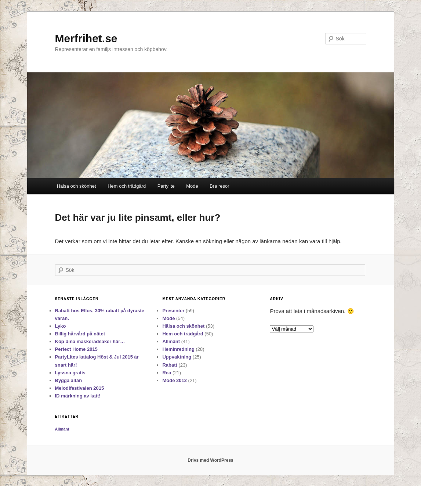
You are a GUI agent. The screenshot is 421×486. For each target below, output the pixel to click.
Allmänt (171, 341)
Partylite (166, 186)
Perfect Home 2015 (76, 349)
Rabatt (169, 365)
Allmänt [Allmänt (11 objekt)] (62, 429)
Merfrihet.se (86, 38)
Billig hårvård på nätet (80, 333)
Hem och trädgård (127, 186)
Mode (192, 186)
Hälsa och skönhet (76, 186)
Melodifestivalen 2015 (79, 388)
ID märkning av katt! (78, 396)
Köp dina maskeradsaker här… (90, 341)
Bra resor (219, 186)
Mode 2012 (174, 380)
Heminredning (178, 349)
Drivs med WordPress (210, 460)
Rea (166, 372)
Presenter (173, 310)
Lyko (60, 326)
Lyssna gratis (70, 372)
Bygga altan (68, 380)
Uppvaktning (176, 357)
